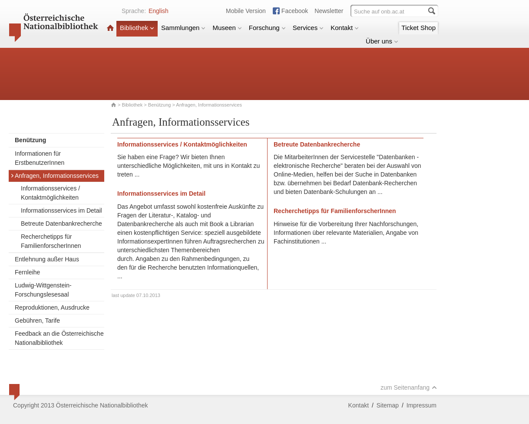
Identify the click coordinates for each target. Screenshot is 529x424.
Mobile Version (246, 10)
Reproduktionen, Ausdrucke (52, 307)
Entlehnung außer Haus (47, 259)
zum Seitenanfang (408, 387)
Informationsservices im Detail (61, 210)
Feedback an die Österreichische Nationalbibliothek (59, 338)
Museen (226, 27)
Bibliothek (137, 27)
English (159, 10)
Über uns (382, 41)
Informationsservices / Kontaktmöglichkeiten (50, 193)
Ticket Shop (418, 27)
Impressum (421, 405)
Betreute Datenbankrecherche (61, 223)
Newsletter (328, 10)
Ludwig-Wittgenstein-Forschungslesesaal (43, 290)
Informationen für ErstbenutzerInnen (39, 158)
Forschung (267, 27)
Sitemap (388, 405)
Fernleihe (27, 272)
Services (308, 27)
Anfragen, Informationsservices (54, 175)
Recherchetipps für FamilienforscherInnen (51, 241)
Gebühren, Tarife (37, 320)
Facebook (294, 10)
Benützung (159, 104)
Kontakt (345, 27)
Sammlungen (183, 27)
